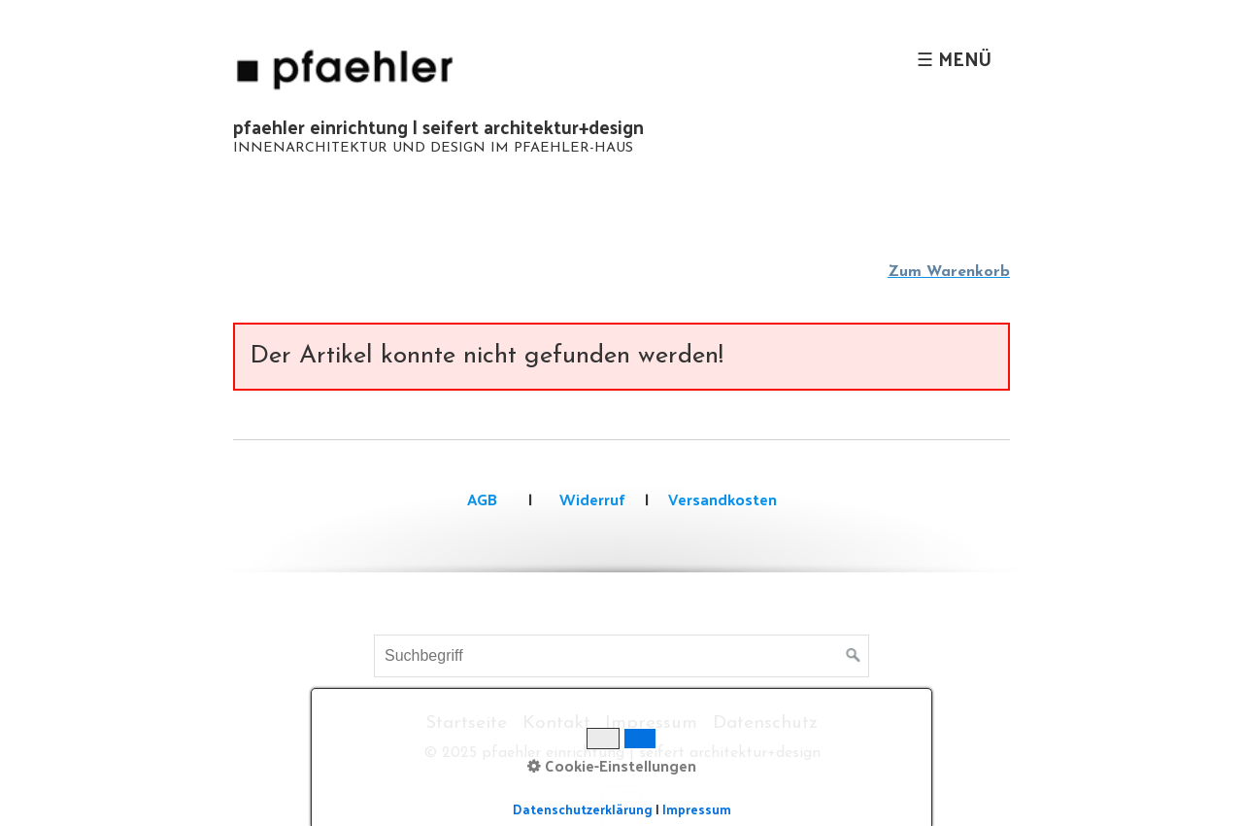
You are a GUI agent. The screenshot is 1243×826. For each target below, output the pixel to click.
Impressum (651, 723)
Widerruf (590, 499)
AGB (482, 499)
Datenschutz (765, 723)
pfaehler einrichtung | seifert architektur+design (438, 126)
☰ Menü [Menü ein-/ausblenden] (954, 58)
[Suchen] (853, 656)
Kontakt (556, 723)
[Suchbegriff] (621, 656)
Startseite (466, 723)
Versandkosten (722, 499)
